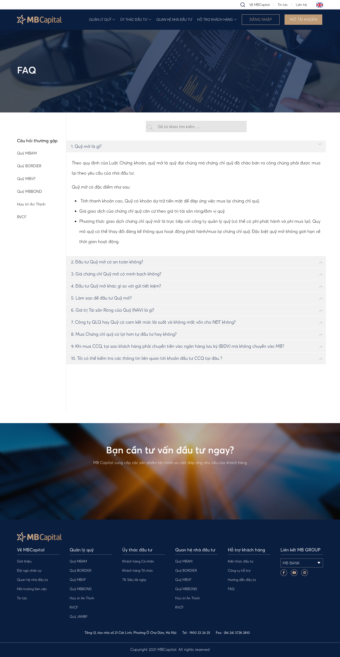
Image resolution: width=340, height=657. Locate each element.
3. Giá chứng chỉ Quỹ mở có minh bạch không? (116, 274)
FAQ (231, 589)
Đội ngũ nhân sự (29, 570)
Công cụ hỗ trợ (239, 570)
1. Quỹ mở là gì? (86, 146)
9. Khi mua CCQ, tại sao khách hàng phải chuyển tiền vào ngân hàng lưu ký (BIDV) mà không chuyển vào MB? (177, 346)
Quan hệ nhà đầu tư (174, 19)
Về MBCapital (259, 5)
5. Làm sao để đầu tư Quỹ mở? (101, 298)
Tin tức (283, 5)
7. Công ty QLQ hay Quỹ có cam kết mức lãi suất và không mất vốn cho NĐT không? (153, 322)
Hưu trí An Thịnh (82, 598)
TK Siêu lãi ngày (134, 580)
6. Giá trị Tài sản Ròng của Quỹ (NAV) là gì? (112, 310)
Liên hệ (301, 5)
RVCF (74, 607)
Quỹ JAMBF (79, 616)
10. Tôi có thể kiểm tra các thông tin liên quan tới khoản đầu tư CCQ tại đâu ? (146, 358)
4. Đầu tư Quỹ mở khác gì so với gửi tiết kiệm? (116, 286)
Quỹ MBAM (78, 561)
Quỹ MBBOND (81, 589)
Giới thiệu (24, 561)
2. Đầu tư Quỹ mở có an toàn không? (107, 262)
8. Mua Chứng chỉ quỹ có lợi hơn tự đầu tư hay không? (124, 334)
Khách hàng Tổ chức (137, 570)
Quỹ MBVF (78, 580)
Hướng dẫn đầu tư (242, 580)
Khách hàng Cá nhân (138, 561)
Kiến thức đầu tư (240, 561)
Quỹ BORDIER (80, 570)
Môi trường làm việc (32, 589)
